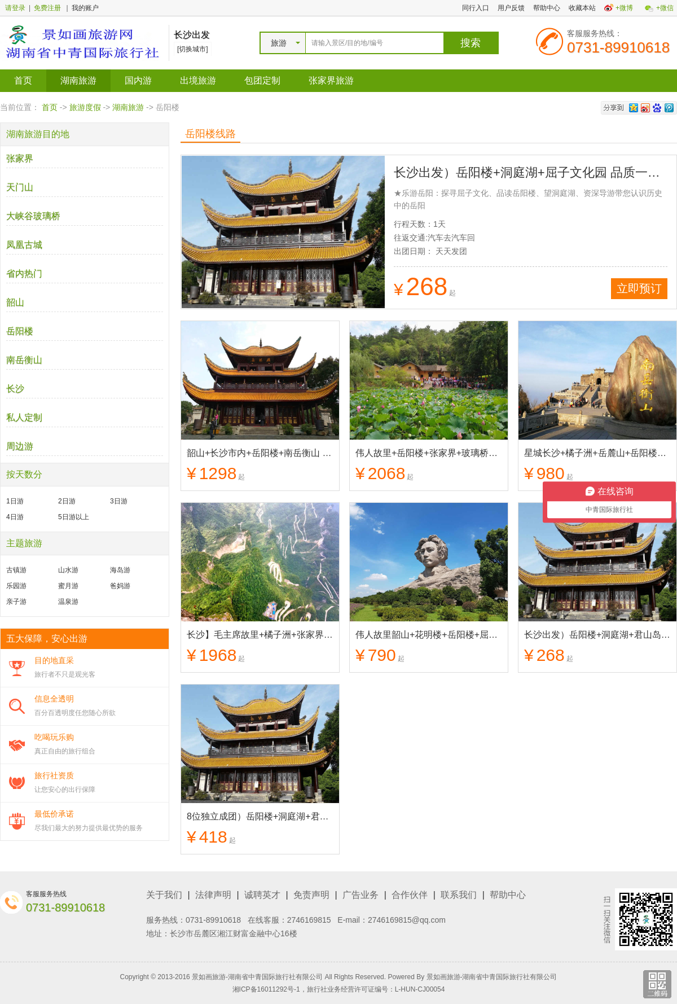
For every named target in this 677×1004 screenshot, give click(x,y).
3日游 (119, 501)
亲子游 (16, 602)
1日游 (15, 501)
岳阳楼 (19, 331)
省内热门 (24, 273)
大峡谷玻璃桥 (33, 216)
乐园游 (16, 586)
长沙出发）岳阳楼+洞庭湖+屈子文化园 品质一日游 (533, 172)
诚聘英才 (262, 895)
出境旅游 (198, 80)
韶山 (15, 302)
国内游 (138, 80)
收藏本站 (582, 8)
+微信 (665, 8)
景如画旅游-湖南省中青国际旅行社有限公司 (492, 977)
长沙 (15, 388)
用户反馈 (511, 8)
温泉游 (68, 602)
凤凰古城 (24, 244)
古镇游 (16, 570)
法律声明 (213, 895)
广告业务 (360, 895)
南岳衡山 (24, 360)
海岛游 (120, 570)
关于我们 (164, 895)
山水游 (68, 570)
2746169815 (309, 919)
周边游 (19, 446)
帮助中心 (546, 8)
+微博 (624, 8)
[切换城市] (192, 49)
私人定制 (24, 417)
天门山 (19, 187)
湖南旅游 (78, 80)
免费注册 (47, 8)
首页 (23, 80)
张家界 (19, 158)
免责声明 (311, 895)
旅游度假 (85, 107)
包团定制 (262, 80)
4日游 (15, 517)
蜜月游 (68, 586)
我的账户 (85, 8)
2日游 (67, 501)
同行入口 (475, 8)
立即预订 (639, 288)
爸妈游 (120, 586)
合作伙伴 (410, 895)
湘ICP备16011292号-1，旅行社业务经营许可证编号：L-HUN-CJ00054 (338, 989)
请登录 (15, 8)
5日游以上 (73, 517)
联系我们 (459, 895)
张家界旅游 (331, 80)
